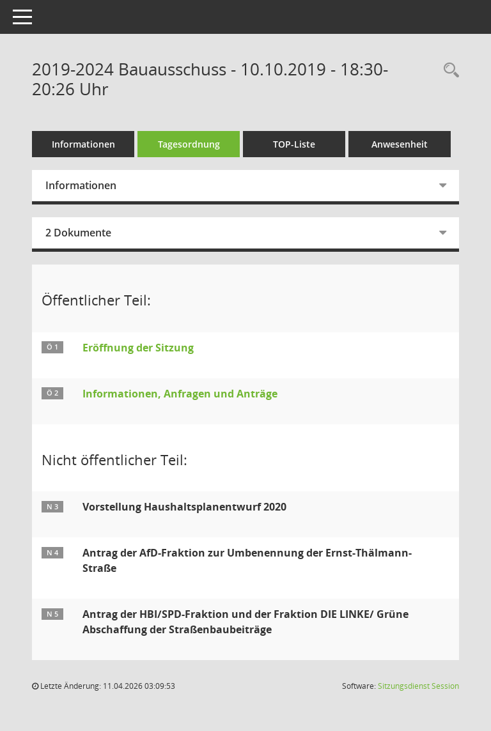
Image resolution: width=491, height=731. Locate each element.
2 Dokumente (78, 233)
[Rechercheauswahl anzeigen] (448, 70)
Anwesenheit (399, 144)
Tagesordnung (189, 144)
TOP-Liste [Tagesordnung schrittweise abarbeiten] (294, 144)
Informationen (83, 144)
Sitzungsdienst (418, 686)
